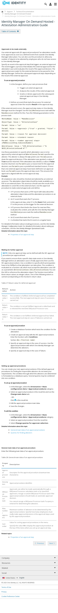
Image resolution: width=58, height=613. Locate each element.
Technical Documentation (25, 12)
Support (10, 12)
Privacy (3, 592)
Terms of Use (6, 587)
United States (12, 578)
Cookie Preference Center (10, 596)
